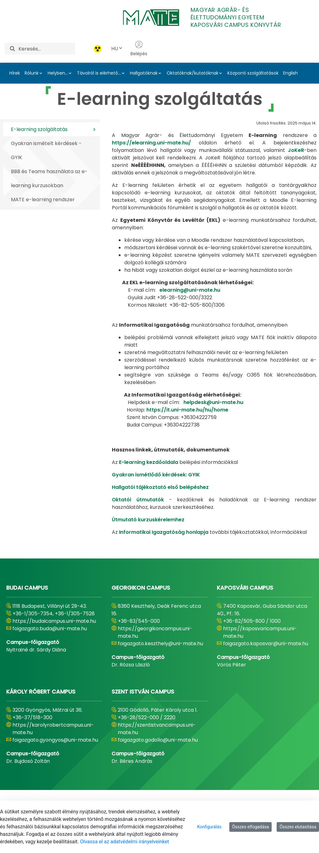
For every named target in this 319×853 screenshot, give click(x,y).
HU (117, 48)
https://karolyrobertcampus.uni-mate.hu (53, 728)
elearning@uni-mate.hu (190, 290)
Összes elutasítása (297, 826)
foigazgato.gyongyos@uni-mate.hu (55, 739)
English (290, 73)
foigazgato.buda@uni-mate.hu (49, 628)
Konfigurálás (209, 826)
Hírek (14, 73)
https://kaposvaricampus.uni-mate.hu (260, 632)
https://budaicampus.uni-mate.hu (54, 621)
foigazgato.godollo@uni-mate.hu (158, 739)
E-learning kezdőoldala (148, 462)
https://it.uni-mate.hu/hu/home (187, 409)
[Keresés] (46, 49)
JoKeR (296, 150)
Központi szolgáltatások (253, 73)
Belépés (139, 49)
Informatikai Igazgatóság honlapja (163, 532)
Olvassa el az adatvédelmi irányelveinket (124, 842)
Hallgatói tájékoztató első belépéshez (160, 487)
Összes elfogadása (250, 826)
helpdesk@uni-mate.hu (213, 402)
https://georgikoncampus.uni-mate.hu (155, 632)
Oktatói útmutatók (138, 499)
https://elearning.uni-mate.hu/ (151, 142)
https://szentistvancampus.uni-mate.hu (157, 728)
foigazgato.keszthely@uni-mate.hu (160, 643)
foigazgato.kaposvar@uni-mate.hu (265, 643)
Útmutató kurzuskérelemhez (148, 519)
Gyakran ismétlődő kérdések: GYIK (156, 474)
